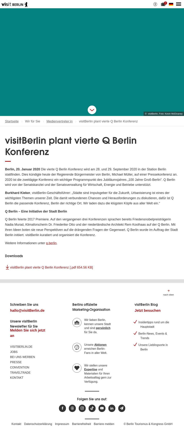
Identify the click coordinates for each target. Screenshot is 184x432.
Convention (19, 367)
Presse (16, 362)
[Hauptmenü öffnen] (178, 4)
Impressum (62, 424)
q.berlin (51, 243)
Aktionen (100, 344)
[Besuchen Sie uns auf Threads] (72, 408)
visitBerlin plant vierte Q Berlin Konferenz (51, 267)
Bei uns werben (22, 357)
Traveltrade (20, 372)
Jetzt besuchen (147, 310)
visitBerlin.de (21, 346)
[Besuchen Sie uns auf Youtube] (101, 408)
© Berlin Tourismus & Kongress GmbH (148, 424)
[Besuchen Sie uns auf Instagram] (82, 408)
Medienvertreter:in (60, 121)
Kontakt (16, 377)
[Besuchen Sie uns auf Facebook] (62, 408)
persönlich (103, 328)
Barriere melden (104, 424)
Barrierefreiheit (81, 424)
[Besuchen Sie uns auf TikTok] (92, 408)
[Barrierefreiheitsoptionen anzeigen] (155, 4)
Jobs (14, 351)
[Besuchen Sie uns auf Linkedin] (111, 408)
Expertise (90, 369)
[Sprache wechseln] (171, 4)
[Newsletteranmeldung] (121, 408)
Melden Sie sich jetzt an (27, 333)
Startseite (12, 121)
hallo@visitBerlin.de (27, 310)
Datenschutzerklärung (38, 424)
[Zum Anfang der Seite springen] (168, 292)
